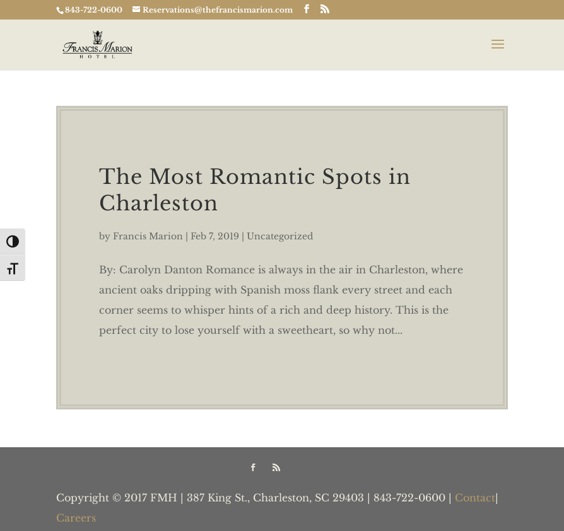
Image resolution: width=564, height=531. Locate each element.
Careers (76, 517)
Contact (475, 497)
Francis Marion (148, 236)
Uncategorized (280, 236)
